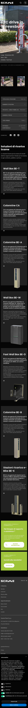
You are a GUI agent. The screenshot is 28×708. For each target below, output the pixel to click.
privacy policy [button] (4, 663)
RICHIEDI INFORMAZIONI (15, 584)
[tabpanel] (7, 81)
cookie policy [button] (12, 669)
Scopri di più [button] (14, 701)
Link (14, 187)
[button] (26, 656)
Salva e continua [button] (14, 705)
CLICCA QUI (9, 605)
